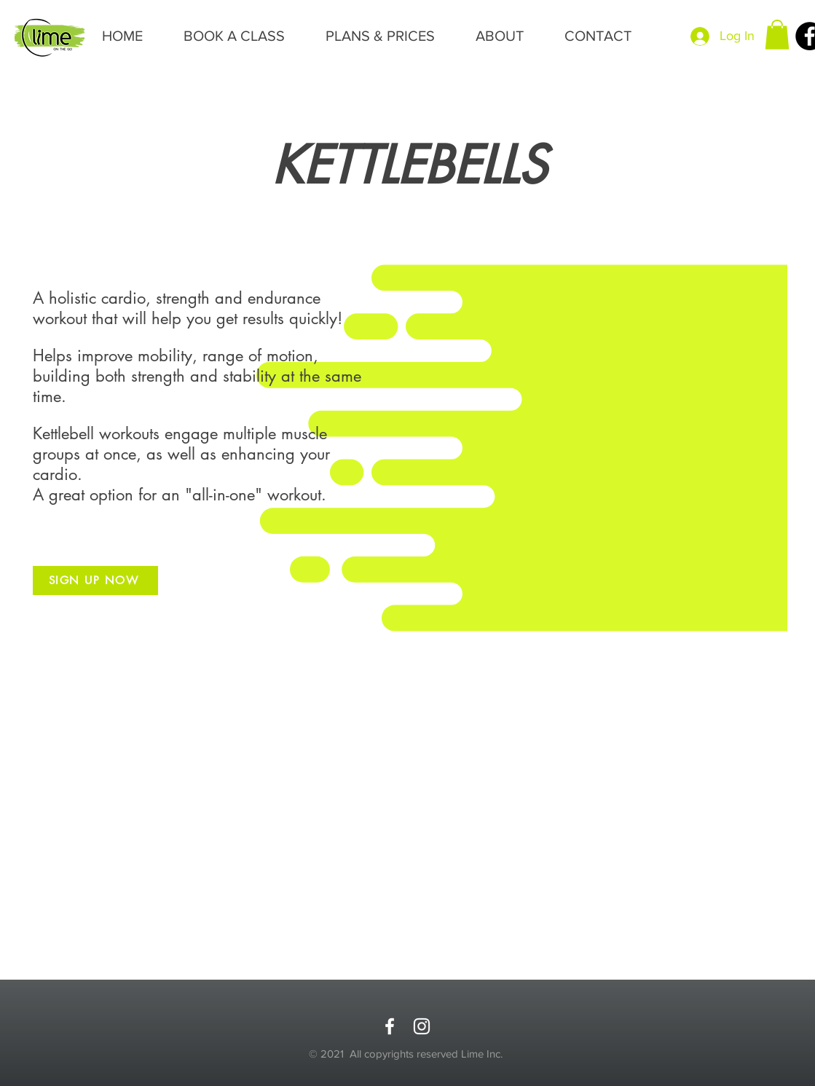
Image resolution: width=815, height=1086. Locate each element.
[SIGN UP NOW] (95, 580)
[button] (777, 35)
